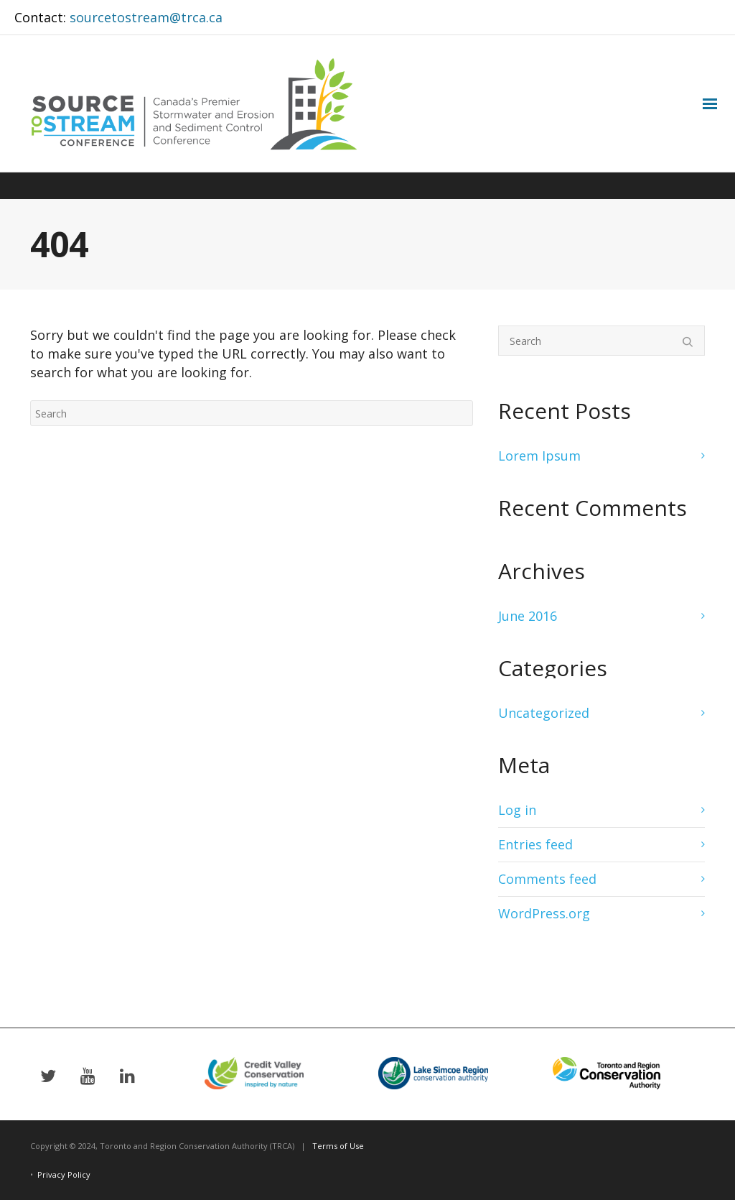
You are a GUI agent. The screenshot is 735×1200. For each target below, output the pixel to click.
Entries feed (535, 844)
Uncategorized (543, 712)
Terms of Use (338, 1145)
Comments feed (547, 878)
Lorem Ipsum (539, 455)
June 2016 (527, 615)
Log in (517, 809)
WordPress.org (544, 913)
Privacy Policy (63, 1174)
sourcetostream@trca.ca (146, 17)
